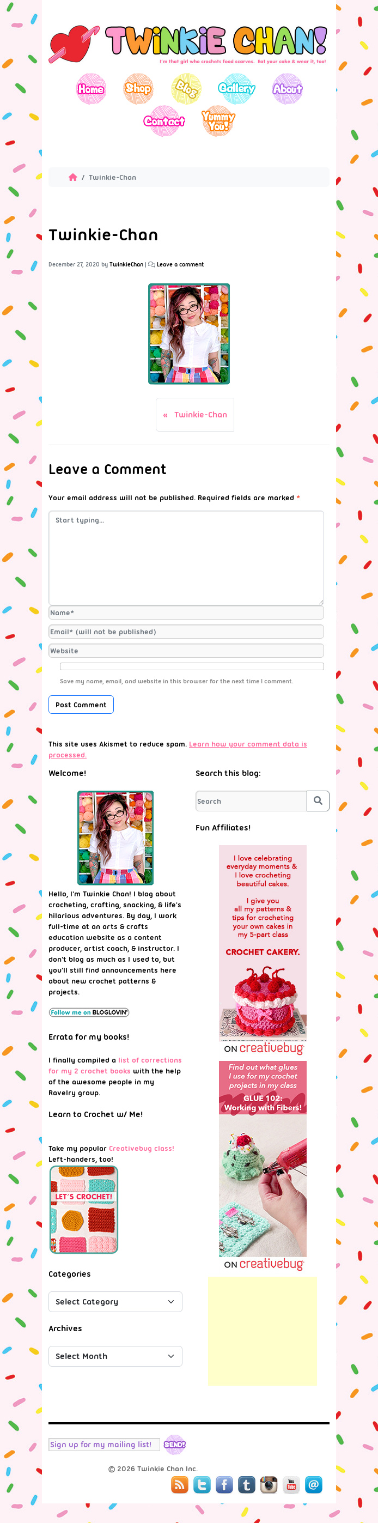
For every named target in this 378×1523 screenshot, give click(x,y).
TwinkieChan (126, 264)
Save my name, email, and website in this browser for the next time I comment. (177, 681)
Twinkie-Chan (200, 415)
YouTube (291, 1485)
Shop (138, 88)
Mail (313, 1485)
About (287, 88)
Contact (163, 121)
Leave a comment (180, 264)
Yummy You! (219, 121)
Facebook (224, 1485)
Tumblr (246, 1485)
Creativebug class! (141, 1148)
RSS (179, 1485)
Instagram (269, 1485)
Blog (186, 88)
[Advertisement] (262, 1331)
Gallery (236, 88)
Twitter (202, 1485)
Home (91, 88)
